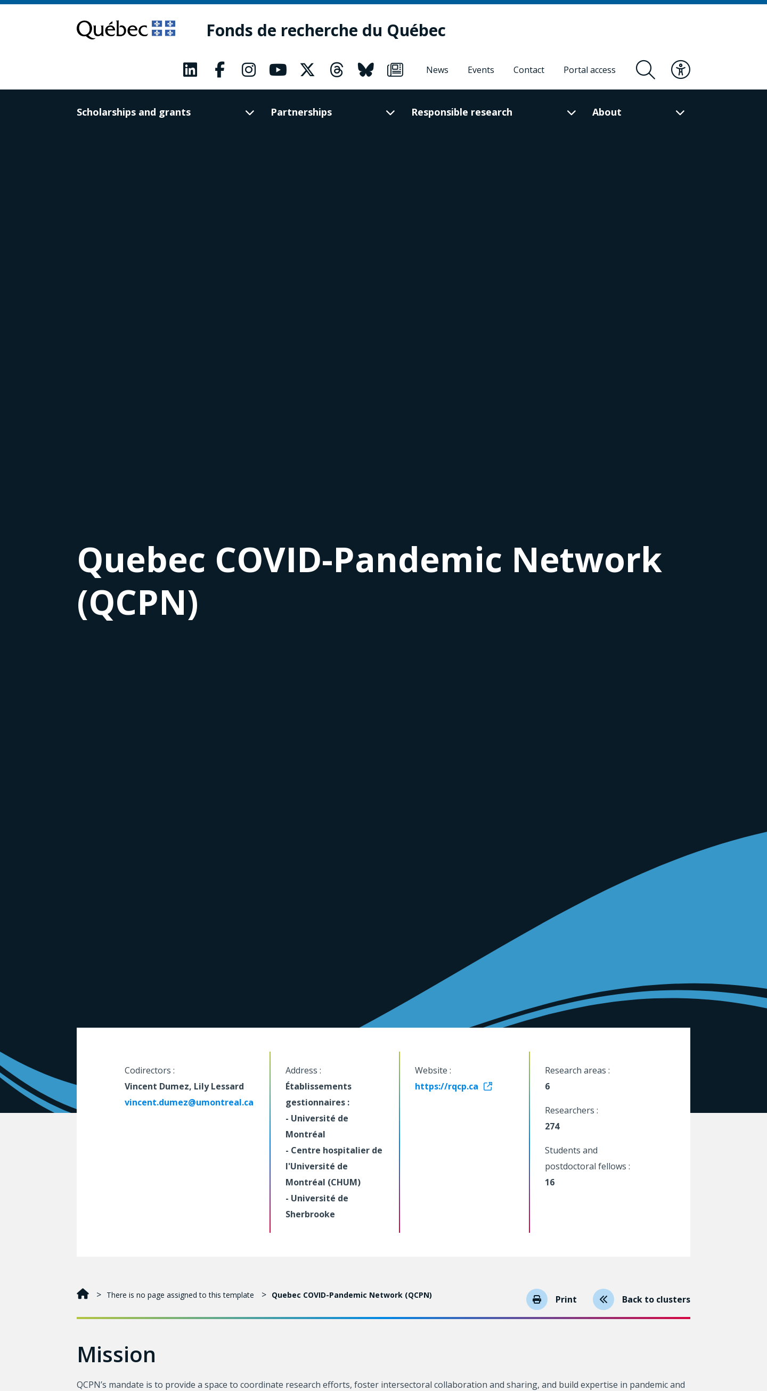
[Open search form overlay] (645, 69)
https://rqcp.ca (446, 1086)
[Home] (84, 1295)
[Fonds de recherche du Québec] (326, 30)
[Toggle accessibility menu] (680, 69)
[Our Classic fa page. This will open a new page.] (190, 69)
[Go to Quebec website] (126, 29)
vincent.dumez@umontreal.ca (189, 1102)
